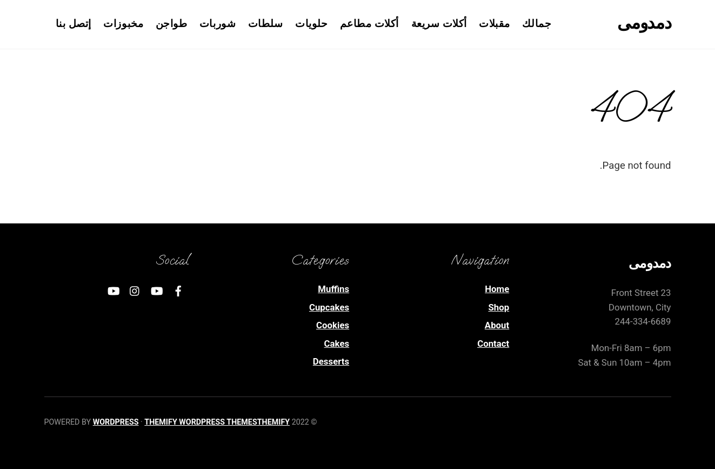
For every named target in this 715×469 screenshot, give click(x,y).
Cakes (337, 343)
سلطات (265, 24)
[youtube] (157, 290)
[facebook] (178, 290)
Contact (493, 343)
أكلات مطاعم (369, 24)
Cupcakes (329, 307)
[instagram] (135, 290)
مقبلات (494, 24)
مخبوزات (123, 24)
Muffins (333, 288)
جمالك (536, 24)
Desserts (331, 361)
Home (497, 288)
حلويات (311, 24)
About (497, 325)
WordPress (116, 422)
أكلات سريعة (439, 24)
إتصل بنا (73, 24)
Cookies (332, 325)
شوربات (217, 24)
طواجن (172, 24)
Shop (498, 307)
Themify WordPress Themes (200, 422)
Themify (273, 422)
